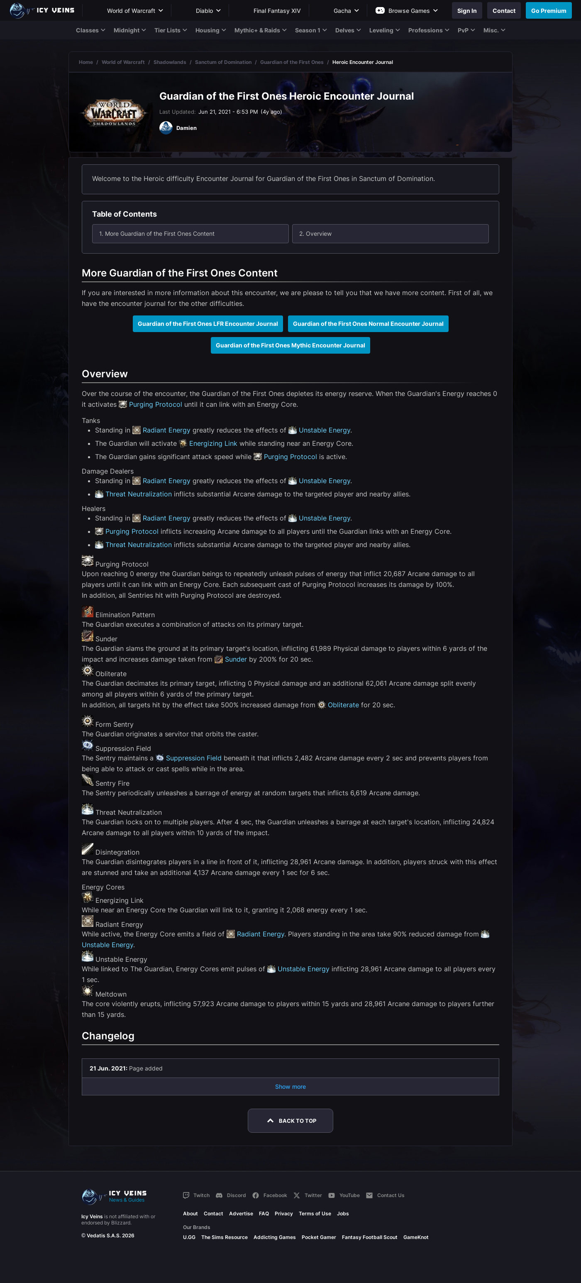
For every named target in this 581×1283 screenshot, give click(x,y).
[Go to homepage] (45, 10)
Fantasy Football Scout (370, 1237)
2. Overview (315, 233)
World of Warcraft (123, 62)
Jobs (343, 1213)
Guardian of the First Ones (292, 62)
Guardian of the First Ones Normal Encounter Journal (368, 323)
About (190, 1213)
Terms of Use (315, 1213)
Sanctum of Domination (223, 62)
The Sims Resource (224, 1237)
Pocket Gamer (319, 1237)
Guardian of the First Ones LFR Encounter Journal (208, 323)
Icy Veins (92, 1216)
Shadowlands (170, 62)
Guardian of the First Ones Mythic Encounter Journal (290, 345)
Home (86, 62)
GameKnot (416, 1237)
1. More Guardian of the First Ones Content (157, 233)
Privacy (284, 1213)
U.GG (189, 1237)
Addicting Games (275, 1237)
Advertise (241, 1213)
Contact (213, 1213)
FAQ (264, 1213)
